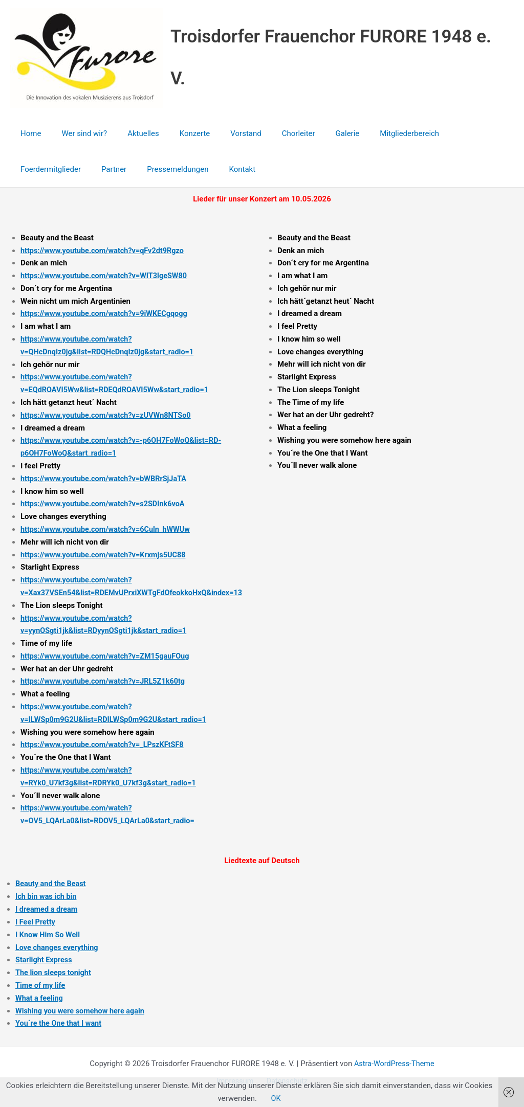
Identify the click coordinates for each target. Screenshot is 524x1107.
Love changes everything (58, 946)
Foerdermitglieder (446, 133)
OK (276, 1098)
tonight (82, 971)
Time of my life (41, 983)
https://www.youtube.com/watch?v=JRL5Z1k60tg (105, 680)
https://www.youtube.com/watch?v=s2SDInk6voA (105, 503)
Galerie (314, 133)
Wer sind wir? (76, 133)
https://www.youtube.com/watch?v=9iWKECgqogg (106, 313)
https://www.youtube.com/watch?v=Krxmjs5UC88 (106, 554)
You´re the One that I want (60, 1022)
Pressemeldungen (89, 169)
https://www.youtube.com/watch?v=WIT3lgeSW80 (106, 275)
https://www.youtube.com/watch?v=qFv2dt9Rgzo (105, 250)
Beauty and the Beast (52, 882)
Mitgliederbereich (371, 133)
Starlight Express (44, 958)
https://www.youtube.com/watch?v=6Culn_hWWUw (108, 528)
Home (28, 133)
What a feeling (39, 996)
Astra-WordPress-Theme (394, 1062)
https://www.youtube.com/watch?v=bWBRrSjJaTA (106, 478)
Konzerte (177, 133)
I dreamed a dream (47, 908)
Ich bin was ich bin (47, 895)
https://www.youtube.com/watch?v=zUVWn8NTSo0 (109, 414)
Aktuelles (130, 133)
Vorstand (222, 133)
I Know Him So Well (48, 933)
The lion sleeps (42, 971)
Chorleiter (270, 133)
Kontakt (148, 169)
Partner (30, 169)
